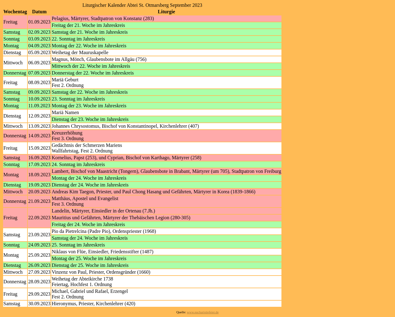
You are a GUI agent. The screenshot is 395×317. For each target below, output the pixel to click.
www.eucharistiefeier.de (203, 312)
